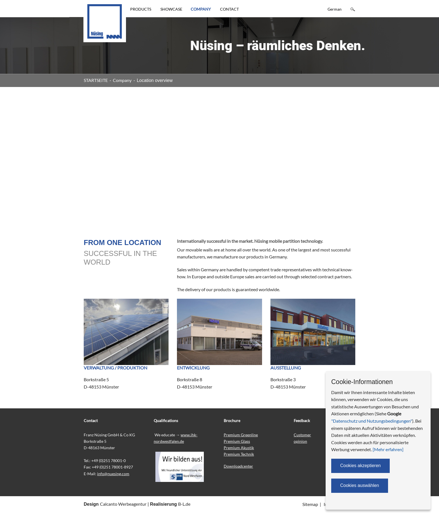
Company (122, 80)
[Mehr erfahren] (388, 449)
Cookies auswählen (359, 485)
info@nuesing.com (113, 473)
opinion (300, 441)
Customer (302, 434)
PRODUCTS (140, 9)
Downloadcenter (238, 466)
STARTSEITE (96, 80)
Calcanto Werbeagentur (123, 504)
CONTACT (229, 9)
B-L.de (184, 504)
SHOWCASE (171, 9)
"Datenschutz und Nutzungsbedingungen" (371, 420)
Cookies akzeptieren (360, 465)
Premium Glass (237, 441)
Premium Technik (239, 454)
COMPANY (201, 9)
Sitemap (310, 504)
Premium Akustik (239, 447)
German (335, 9)
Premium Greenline (241, 434)
